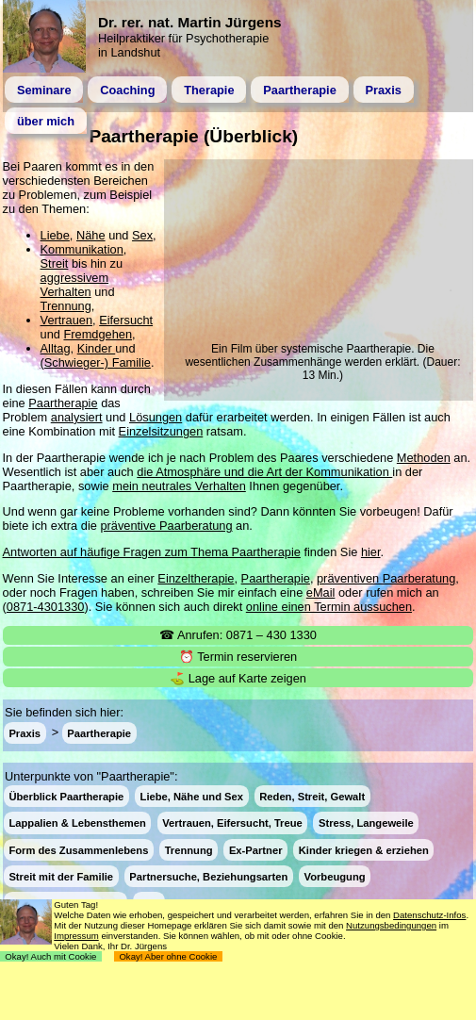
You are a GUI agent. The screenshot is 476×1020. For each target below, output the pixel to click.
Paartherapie (299, 90)
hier (371, 552)
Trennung (66, 306)
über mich (45, 121)
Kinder (96, 348)
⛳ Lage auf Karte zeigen (238, 678)
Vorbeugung (335, 875)
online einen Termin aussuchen (329, 607)
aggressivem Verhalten (75, 285)
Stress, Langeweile (366, 823)
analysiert (77, 417)
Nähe (91, 235)
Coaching (127, 90)
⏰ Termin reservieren (238, 657)
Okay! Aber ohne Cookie (168, 956)
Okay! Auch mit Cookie (51, 956)
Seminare (44, 90)
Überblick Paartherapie (65, 796)
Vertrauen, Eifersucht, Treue (232, 823)
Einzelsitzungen (161, 431)
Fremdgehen (97, 334)
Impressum (76, 935)
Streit (55, 263)
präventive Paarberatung (166, 525)
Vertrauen (67, 320)
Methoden (424, 458)
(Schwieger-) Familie (96, 362)
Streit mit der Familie (60, 875)
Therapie (209, 90)
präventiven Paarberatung (386, 578)
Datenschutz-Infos (429, 915)
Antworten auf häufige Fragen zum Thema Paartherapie (152, 552)
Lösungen (155, 417)
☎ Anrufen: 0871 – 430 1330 (238, 635)
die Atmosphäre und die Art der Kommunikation (264, 472)
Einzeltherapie (195, 578)
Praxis (383, 90)
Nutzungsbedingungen (391, 925)
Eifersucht (126, 320)
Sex (142, 235)
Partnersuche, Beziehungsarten (208, 875)
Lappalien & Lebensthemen (76, 823)
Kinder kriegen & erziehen (364, 849)
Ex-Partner (256, 849)
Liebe (55, 235)
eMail (321, 592)
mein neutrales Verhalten (179, 486)
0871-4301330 (46, 607)
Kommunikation (82, 249)
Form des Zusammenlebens (78, 849)
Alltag (56, 348)
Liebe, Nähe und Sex (191, 796)
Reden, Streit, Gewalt (312, 796)
